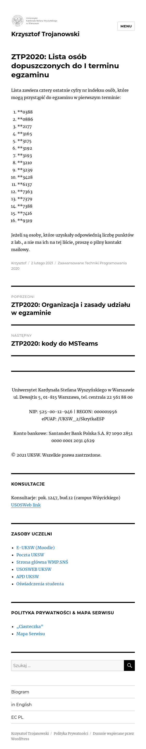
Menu (126, 26)
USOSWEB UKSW (33, 569)
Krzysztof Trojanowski (45, 34)
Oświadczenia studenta (40, 583)
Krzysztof (18, 263)
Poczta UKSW (30, 554)
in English (21, 704)
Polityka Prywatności (71, 733)
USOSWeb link (26, 505)
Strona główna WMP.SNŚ (42, 562)
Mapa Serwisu (30, 633)
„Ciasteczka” (29, 626)
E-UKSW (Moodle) (35, 547)
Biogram (20, 692)
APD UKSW (27, 576)
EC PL (17, 717)
